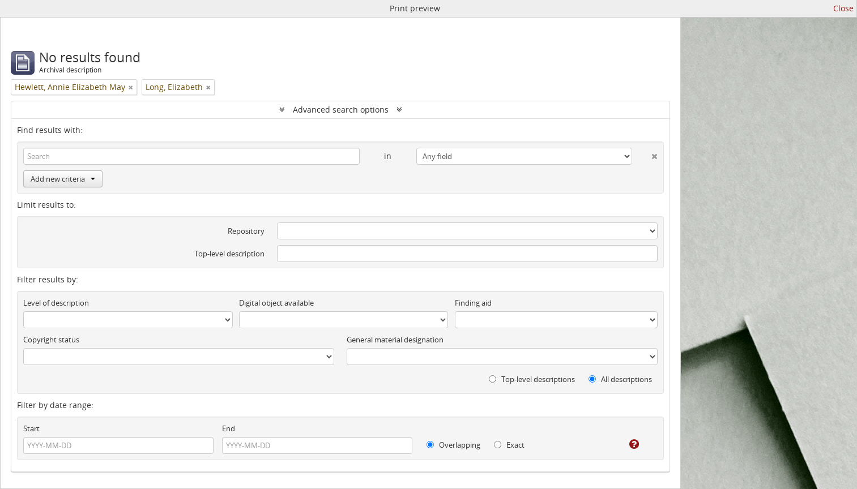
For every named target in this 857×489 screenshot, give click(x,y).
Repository (246, 231)
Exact (509, 445)
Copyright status (51, 339)
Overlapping (453, 445)
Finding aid (473, 303)
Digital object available (276, 303)
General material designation (395, 339)
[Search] (191, 156)
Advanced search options (341, 109)
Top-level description (229, 253)
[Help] (626, 444)
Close (843, 8)
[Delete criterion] (645, 154)
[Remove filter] (131, 87)
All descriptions (620, 379)
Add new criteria (63, 179)
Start (31, 428)
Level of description (56, 303)
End (228, 428)
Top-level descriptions (532, 379)
